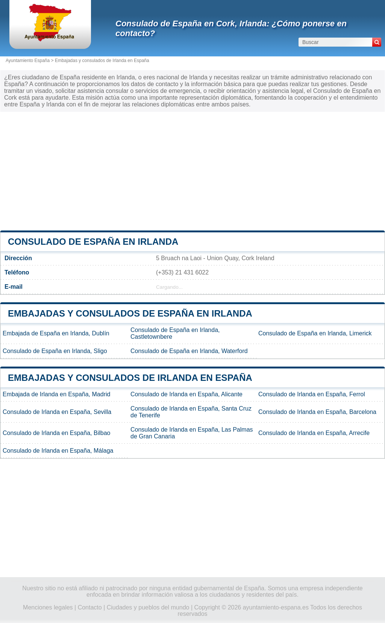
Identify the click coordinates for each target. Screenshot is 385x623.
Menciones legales (48, 607)
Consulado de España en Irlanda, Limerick (315, 333)
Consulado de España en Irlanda (93, 241)
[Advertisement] (192, 170)
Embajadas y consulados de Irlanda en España (102, 60)
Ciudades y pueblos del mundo (148, 607)
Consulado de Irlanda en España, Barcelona (317, 412)
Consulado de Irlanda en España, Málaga (58, 450)
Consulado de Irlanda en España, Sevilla (57, 412)
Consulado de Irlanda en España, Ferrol (311, 394)
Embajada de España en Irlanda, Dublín (56, 333)
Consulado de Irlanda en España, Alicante (186, 394)
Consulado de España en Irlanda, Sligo (55, 351)
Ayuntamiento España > (30, 60)
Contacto (90, 607)
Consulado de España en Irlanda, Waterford (189, 351)
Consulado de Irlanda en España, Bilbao (56, 433)
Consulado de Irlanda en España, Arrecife (314, 433)
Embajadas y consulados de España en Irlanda (130, 313)
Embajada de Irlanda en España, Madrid (56, 394)
